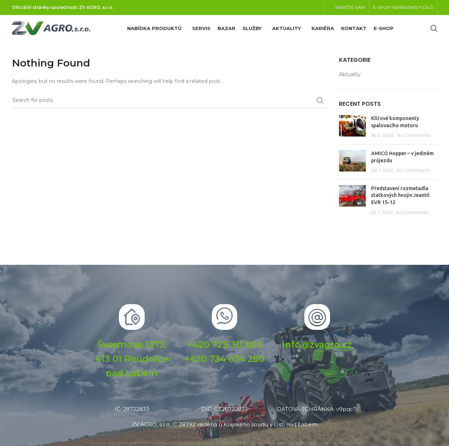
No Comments (413, 142)
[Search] (434, 32)
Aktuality (350, 81)
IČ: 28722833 (132, 416)
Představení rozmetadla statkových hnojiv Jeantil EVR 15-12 (400, 202)
